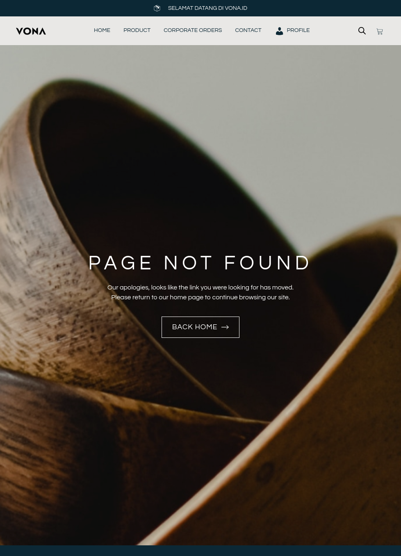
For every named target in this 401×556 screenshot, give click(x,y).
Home (102, 30)
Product (136, 30)
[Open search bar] (362, 30)
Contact (248, 30)
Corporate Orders (193, 30)
